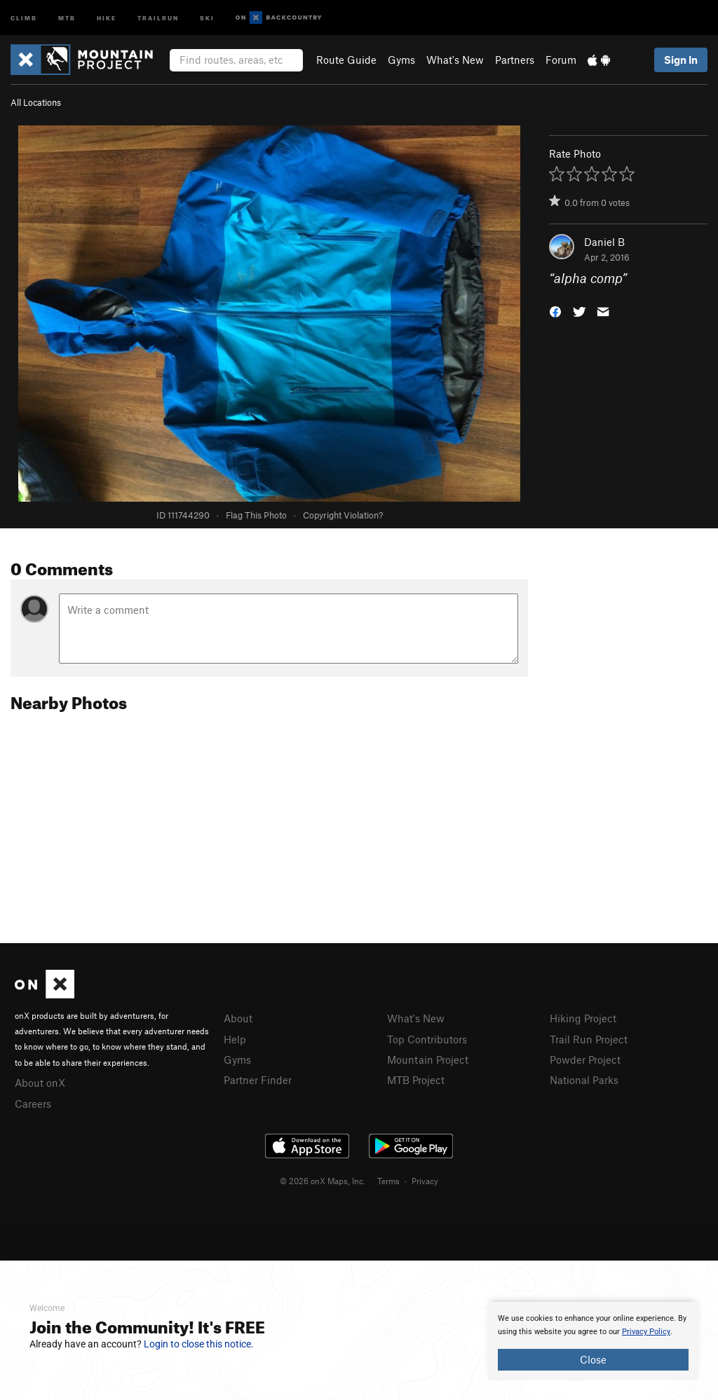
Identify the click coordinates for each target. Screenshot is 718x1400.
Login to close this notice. (199, 1344)
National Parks (584, 1079)
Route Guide (346, 59)
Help (235, 1039)
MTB (67, 17)
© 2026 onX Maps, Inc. (322, 1181)
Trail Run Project (589, 1039)
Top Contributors (427, 1039)
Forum (561, 59)
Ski (207, 17)
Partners (514, 59)
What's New (455, 59)
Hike (106, 17)
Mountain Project (427, 1059)
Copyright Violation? (343, 515)
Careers (33, 1103)
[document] (593, 1341)
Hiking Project (583, 1018)
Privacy (425, 1181)
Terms (388, 1181)
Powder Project (585, 1059)
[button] (555, 311)
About (238, 1018)
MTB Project (416, 1079)
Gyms (401, 59)
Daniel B (604, 241)
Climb (24, 17)
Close (593, 1359)
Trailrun (158, 17)
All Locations (36, 102)
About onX (40, 1082)
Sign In (681, 59)
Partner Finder (258, 1079)
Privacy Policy (646, 1331)
